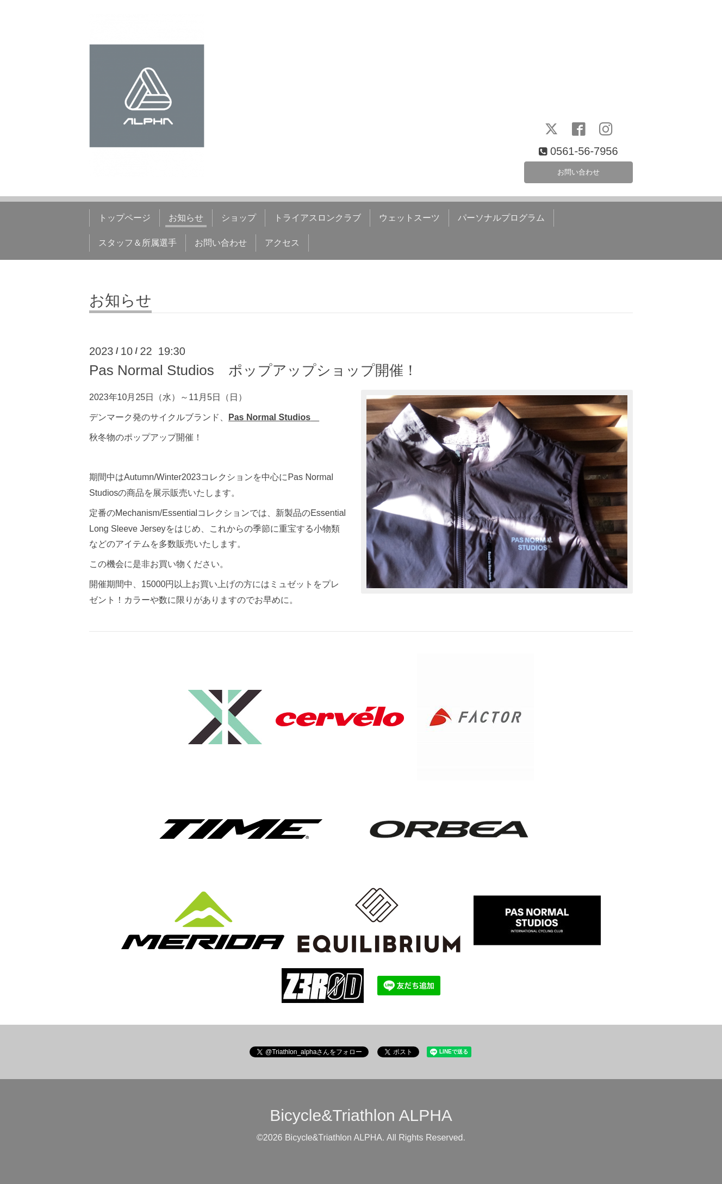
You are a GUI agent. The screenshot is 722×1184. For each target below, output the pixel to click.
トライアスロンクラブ (317, 217)
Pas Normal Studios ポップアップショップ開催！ (253, 370)
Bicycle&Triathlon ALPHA (361, 1115)
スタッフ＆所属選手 (137, 242)
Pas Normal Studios (269, 417)
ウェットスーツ (409, 217)
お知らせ (186, 217)
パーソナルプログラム (501, 217)
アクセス (282, 242)
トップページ (124, 217)
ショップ (238, 217)
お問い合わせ (578, 170)
